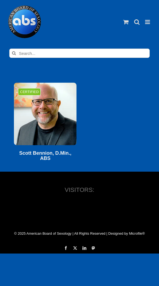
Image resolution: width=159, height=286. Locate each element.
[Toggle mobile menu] (148, 22)
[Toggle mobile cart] (126, 22)
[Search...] (79, 53)
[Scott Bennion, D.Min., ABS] (45, 114)
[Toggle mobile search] (137, 22)
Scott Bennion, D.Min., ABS (45, 156)
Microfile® (137, 233)
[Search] (14, 53)
